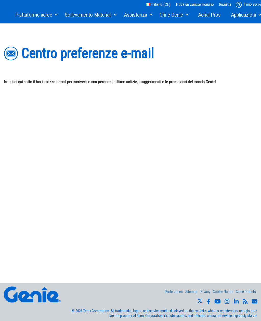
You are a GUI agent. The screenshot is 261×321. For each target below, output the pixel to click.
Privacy (205, 292)
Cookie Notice (223, 292)
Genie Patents (246, 292)
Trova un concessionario (194, 4)
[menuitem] (36, 15)
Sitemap (191, 292)
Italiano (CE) (158, 4)
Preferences (174, 292)
